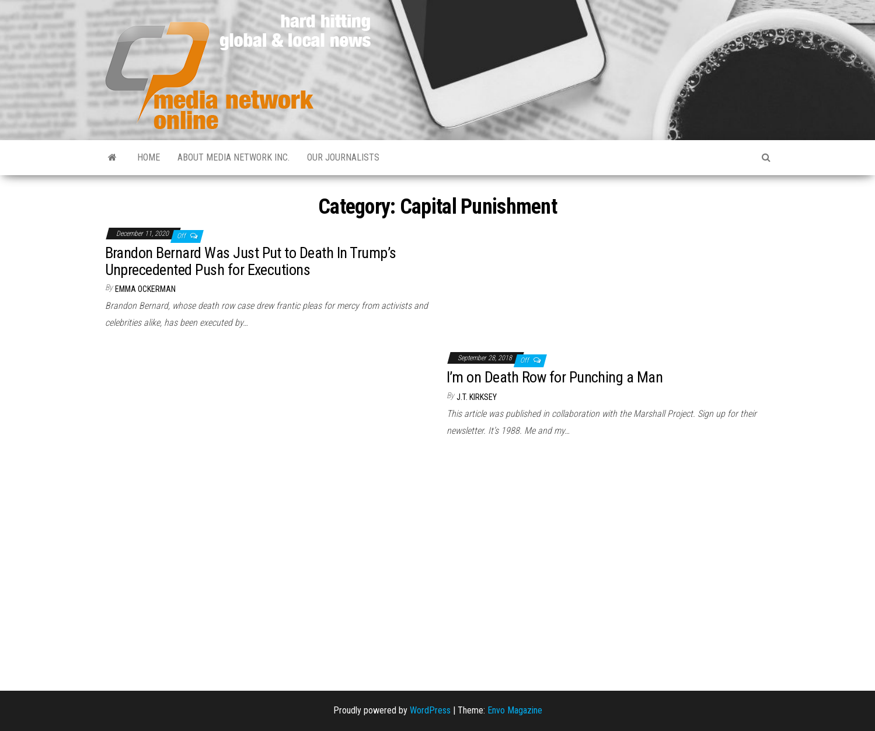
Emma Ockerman (145, 289)
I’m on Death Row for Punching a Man (555, 377)
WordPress (430, 710)
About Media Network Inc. (233, 157)
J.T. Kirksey (476, 397)
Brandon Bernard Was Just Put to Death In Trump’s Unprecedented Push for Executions (250, 261)
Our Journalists (343, 157)
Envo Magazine (514, 710)
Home (148, 157)
